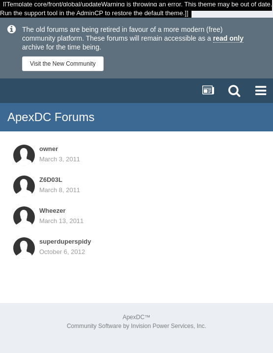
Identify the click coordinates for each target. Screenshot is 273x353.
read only (228, 38)
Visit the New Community (63, 63)
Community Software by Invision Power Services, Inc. (136, 326)
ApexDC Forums (50, 117)
